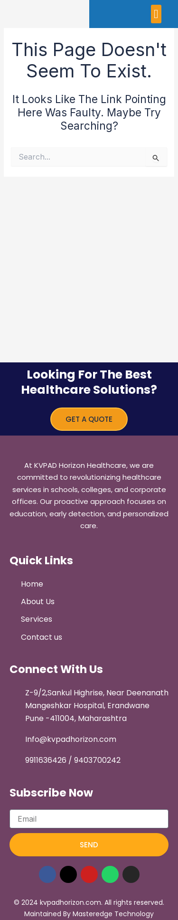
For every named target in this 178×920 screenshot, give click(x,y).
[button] (156, 14)
